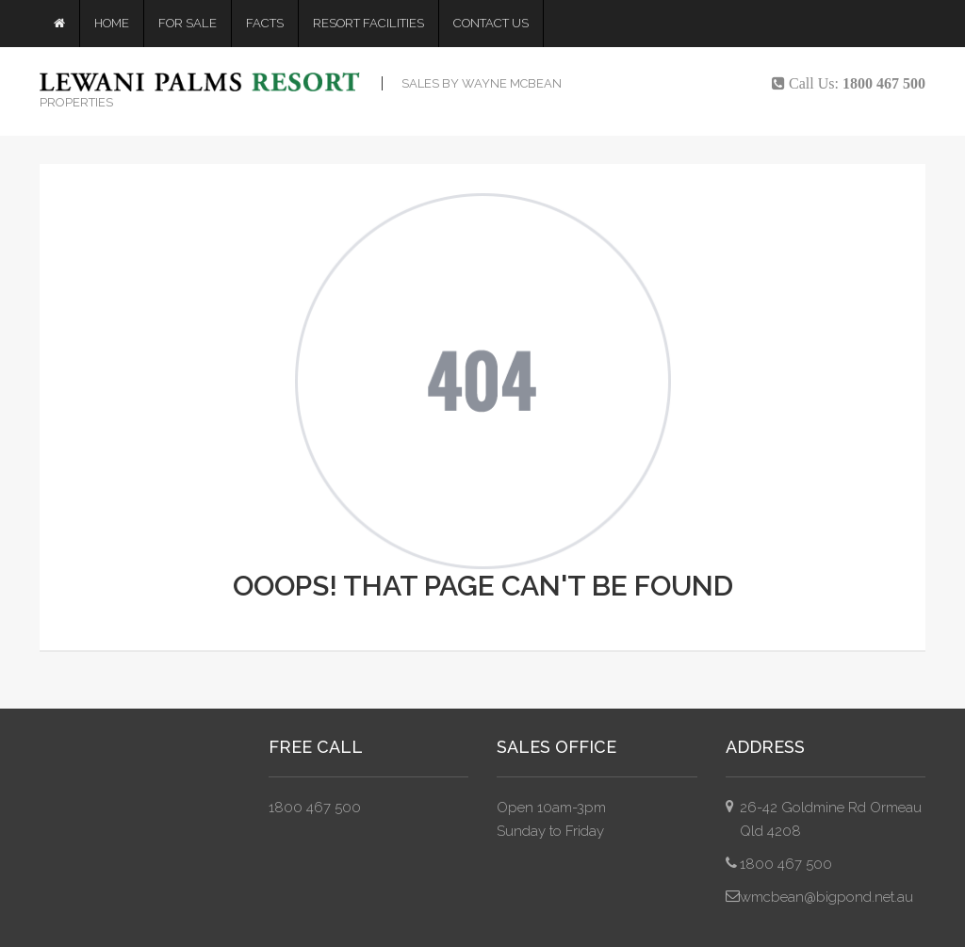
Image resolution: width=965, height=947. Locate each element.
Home (111, 23)
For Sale (187, 23)
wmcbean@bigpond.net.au (826, 897)
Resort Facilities (368, 23)
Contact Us (491, 23)
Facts (265, 23)
